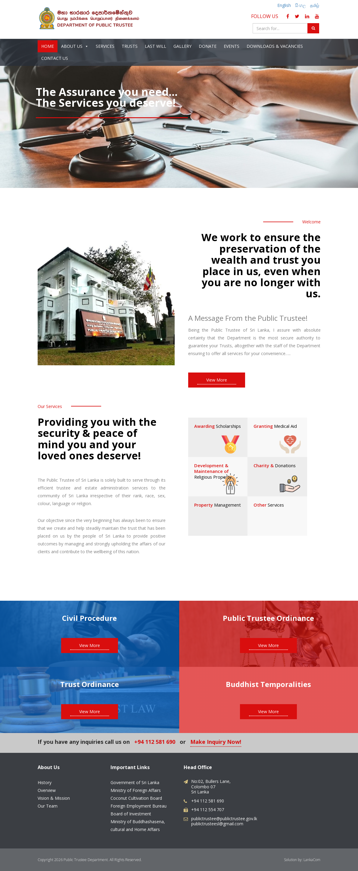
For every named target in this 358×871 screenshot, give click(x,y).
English (284, 5)
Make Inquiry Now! (215, 742)
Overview (47, 790)
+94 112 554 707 (207, 809)
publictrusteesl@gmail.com (217, 823)
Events (231, 46)
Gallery (182, 46)
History (44, 782)
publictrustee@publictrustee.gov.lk (224, 818)
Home (47, 46)
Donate (207, 46)
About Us (75, 47)
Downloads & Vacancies (275, 46)
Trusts (130, 46)
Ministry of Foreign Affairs (136, 790)
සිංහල (300, 5)
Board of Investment (131, 813)
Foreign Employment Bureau (139, 805)
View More (216, 380)
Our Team (48, 805)
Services (105, 46)
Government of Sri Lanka (135, 782)
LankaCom (312, 859)
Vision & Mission (54, 798)
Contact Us (54, 58)
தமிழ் (314, 5)
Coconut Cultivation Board (136, 798)
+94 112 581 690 (154, 742)
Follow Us (266, 16)
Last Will (155, 46)
